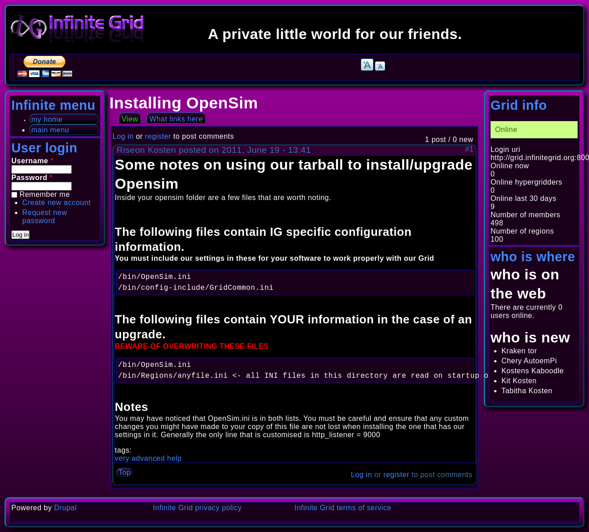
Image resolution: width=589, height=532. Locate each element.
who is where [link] (533, 256)
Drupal (65, 508)
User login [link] (44, 148)
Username (32, 161)
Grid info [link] (519, 105)
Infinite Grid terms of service (343, 508)
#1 (469, 149)
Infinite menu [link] (53, 105)
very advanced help (148, 458)
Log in (123, 136)
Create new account (56, 202)
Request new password (44, 217)
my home (47, 119)
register (158, 136)
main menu (50, 130)
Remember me (45, 194)
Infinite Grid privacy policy (197, 508)
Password (32, 177)
